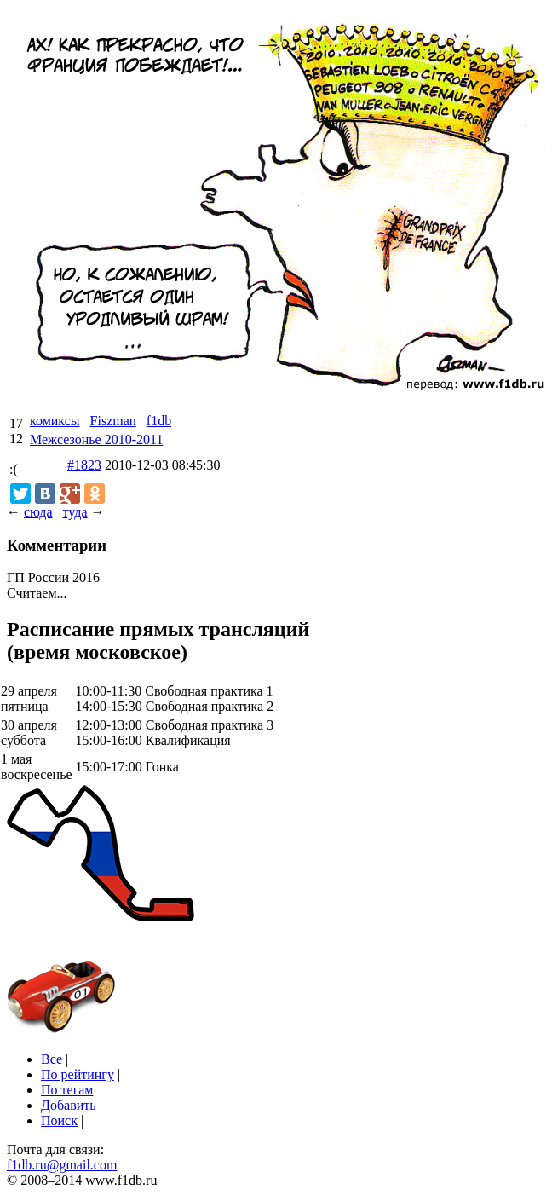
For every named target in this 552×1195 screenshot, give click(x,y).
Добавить (68, 1105)
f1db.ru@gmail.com (62, 1164)
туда (74, 512)
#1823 (84, 465)
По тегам (67, 1089)
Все (51, 1059)
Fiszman (113, 420)
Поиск (59, 1120)
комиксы (55, 420)
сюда (38, 512)
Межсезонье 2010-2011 (96, 439)
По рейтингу (77, 1074)
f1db (159, 420)
